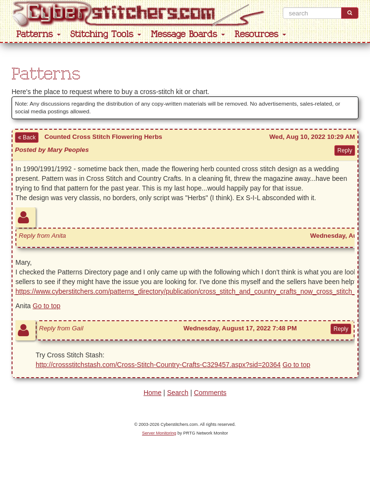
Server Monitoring (159, 433)
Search (177, 392)
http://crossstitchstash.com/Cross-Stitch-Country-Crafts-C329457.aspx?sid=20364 (158, 364)
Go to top (47, 306)
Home (152, 392)
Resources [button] (260, 34)
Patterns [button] (38, 34)
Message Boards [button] (188, 34)
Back (27, 137)
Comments (210, 392)
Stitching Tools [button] (105, 34)
